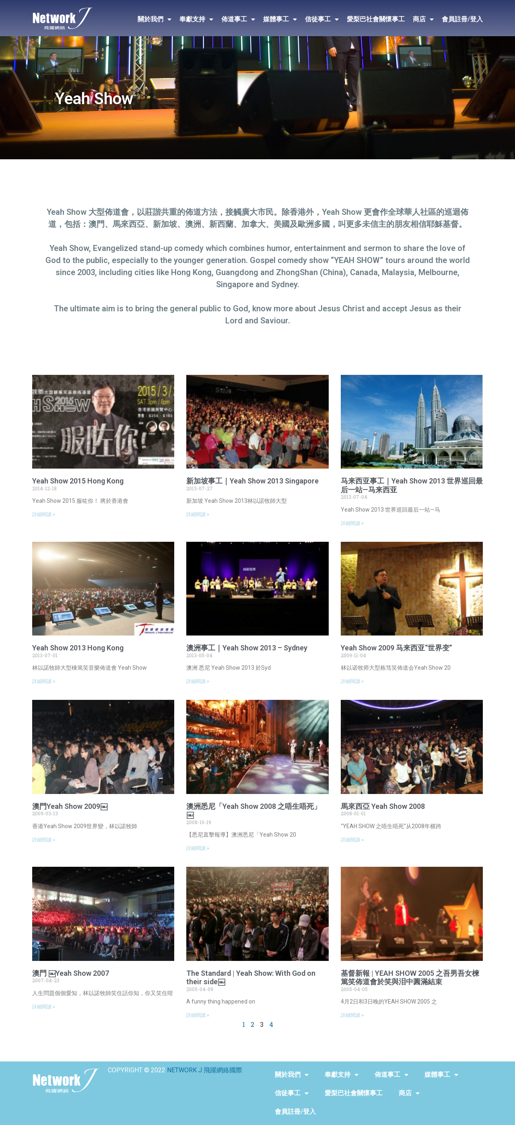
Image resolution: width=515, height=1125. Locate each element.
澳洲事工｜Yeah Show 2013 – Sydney (246, 648)
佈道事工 (238, 19)
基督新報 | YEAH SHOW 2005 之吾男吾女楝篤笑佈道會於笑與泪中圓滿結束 (410, 977)
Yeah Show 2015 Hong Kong (78, 481)
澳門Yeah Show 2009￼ (69, 806)
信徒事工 (322, 19)
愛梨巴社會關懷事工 (376, 19)
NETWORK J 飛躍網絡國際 (204, 1070)
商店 (423, 19)
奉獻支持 (196, 19)
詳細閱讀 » (43, 514)
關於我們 (154, 19)
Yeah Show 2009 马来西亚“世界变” (396, 648)
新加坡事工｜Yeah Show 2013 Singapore (252, 481)
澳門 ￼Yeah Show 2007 (70, 973)
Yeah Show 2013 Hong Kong (78, 648)
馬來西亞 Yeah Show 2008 (383, 806)
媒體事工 (280, 19)
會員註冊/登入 (462, 19)
